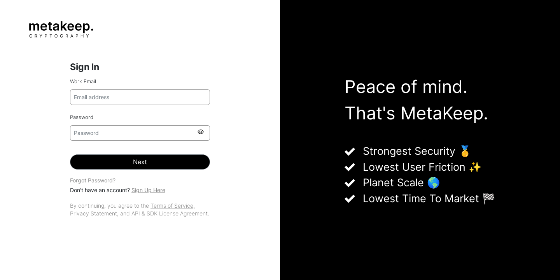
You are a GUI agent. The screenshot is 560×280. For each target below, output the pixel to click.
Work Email (83, 81)
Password (81, 117)
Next (140, 162)
